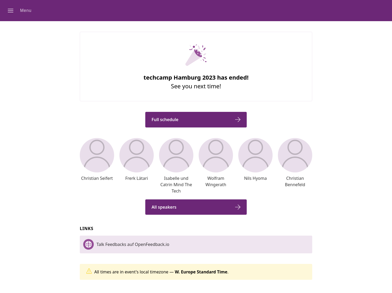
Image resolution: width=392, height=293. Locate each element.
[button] (21, 10)
